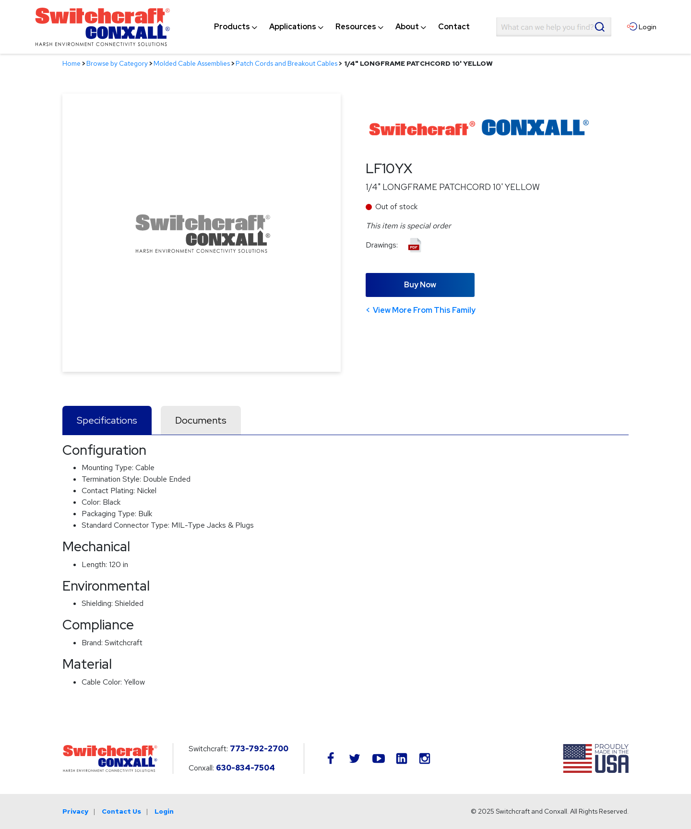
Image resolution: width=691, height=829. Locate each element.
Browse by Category (117, 63)
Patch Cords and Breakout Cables (286, 63)
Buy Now (420, 285)
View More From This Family (424, 310)
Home (71, 63)
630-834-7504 (245, 768)
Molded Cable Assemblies (192, 63)
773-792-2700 (259, 749)
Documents (200, 420)
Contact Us (121, 811)
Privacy (75, 811)
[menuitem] (232, 27)
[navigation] (341, 27)
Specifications (107, 420)
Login (164, 811)
